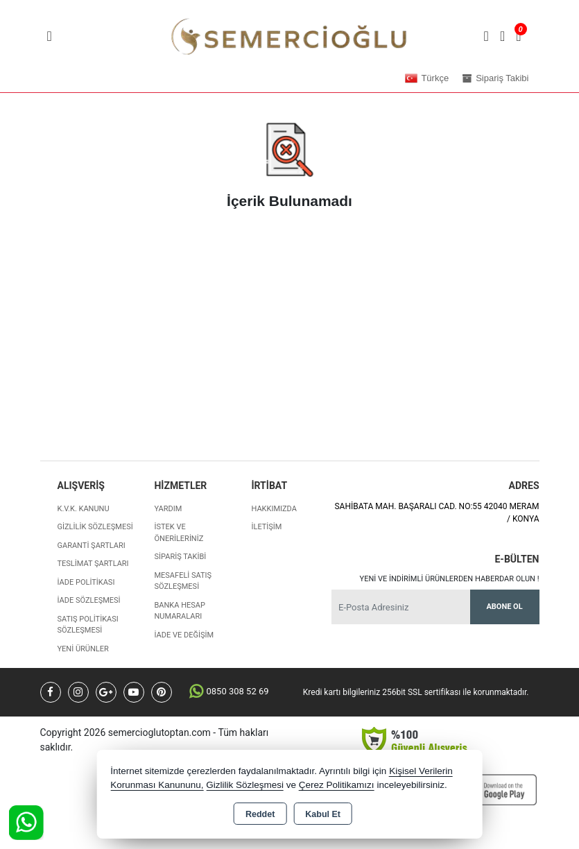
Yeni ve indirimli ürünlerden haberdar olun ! (449, 578)
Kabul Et (322, 814)
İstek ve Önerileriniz (178, 532)
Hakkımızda (273, 508)
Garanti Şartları (92, 545)
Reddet (260, 814)
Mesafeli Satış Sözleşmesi (182, 581)
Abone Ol (504, 606)
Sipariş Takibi (180, 556)
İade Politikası (86, 582)
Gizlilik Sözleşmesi (95, 526)
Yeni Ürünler (83, 648)
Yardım (168, 508)
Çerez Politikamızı (336, 785)
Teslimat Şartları (93, 563)
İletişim (266, 526)
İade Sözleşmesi (89, 600)
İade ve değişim (184, 635)
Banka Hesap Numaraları (179, 611)
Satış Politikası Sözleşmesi (88, 625)
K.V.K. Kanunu (84, 508)
